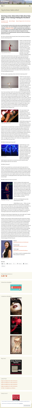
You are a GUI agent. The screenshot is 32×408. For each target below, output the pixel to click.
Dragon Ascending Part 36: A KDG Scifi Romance (9, 384)
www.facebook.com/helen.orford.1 (20, 246)
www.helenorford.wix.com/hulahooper (20, 242)
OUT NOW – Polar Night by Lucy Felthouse (8, 388)
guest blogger (19, 21)
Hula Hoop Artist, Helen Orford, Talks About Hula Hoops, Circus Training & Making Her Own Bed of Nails (15, 17)
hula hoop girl (5, 22)
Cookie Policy (21, 403)
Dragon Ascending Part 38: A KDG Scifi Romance (9, 380)
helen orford (24, 21)
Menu (2, 5)
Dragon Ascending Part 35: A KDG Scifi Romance (9, 386)
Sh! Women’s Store (9, 28)
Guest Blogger (12, 21)
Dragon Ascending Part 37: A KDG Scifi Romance (9, 382)
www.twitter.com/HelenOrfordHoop (20, 250)
